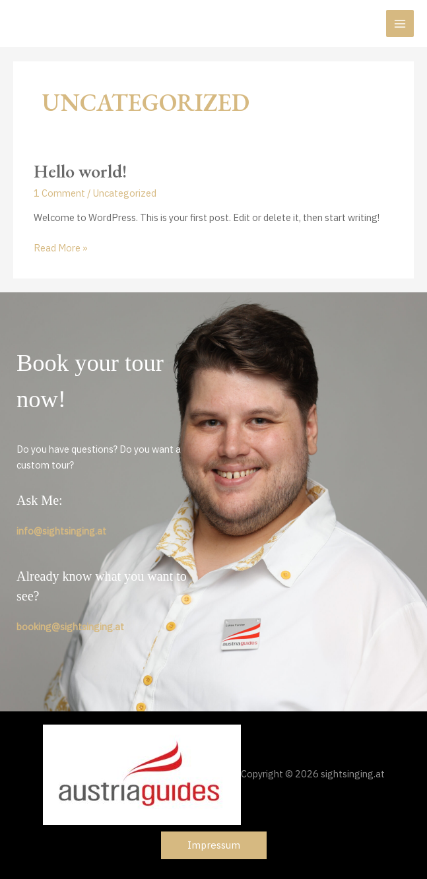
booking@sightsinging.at (70, 626)
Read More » (61, 248)
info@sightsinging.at (61, 531)
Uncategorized (124, 193)
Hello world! (80, 171)
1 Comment (59, 193)
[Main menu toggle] (400, 24)
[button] (214, 845)
